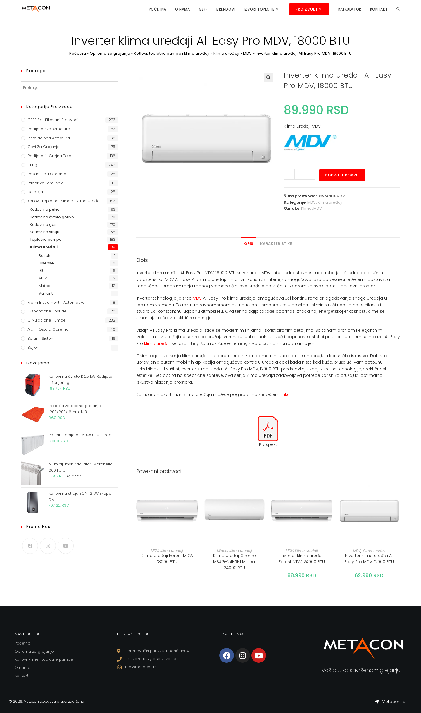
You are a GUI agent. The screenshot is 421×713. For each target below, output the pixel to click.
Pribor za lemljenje (45, 183)
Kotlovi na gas (43, 224)
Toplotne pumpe (46, 239)
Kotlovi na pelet (44, 209)
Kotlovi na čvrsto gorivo (52, 217)
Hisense (46, 263)
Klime (306, 208)
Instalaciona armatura (48, 138)
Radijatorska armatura (48, 129)
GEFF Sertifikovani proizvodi (52, 120)
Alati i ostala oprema (48, 329)
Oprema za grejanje (109, 53)
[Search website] (398, 9)
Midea (222, 550)
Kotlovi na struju (44, 232)
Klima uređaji (226, 53)
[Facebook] (30, 546)
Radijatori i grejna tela (49, 156)
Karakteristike (276, 243)
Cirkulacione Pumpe (46, 320)
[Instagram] (48, 546)
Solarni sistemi (41, 338)
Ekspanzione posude (47, 311)
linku (285, 394)
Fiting (32, 165)
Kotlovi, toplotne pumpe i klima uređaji (172, 53)
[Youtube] (66, 546)
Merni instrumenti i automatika (56, 302)
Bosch (44, 255)
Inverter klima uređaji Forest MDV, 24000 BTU (302, 559)
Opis (248, 243)
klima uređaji (157, 343)
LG (41, 270)
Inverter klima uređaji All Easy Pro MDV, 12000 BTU (369, 559)
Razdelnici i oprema (46, 174)
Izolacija (35, 192)
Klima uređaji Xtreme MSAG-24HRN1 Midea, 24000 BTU (234, 562)
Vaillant (46, 293)
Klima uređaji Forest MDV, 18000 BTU (167, 559)
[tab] (248, 244)
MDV (247, 53)
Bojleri (33, 347)
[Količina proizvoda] (299, 174)
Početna (77, 53)
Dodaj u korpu (342, 175)
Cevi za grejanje (43, 147)
